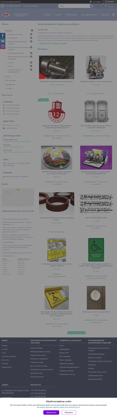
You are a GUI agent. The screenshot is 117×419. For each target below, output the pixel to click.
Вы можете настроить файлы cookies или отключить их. (57, 407)
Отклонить (69, 412)
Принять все (51, 412)
